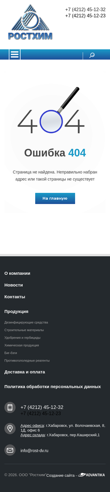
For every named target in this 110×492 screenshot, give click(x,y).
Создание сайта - (75, 475)
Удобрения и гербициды (22, 337)
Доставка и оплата (24, 371)
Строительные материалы (24, 330)
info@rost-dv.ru (34, 450)
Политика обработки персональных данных (52, 386)
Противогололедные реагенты (27, 360)
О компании (17, 273)
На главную (55, 198)
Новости (13, 284)
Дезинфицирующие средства (26, 322)
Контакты (14, 296)
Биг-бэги (10, 353)
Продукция (16, 311)
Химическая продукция (21, 345)
